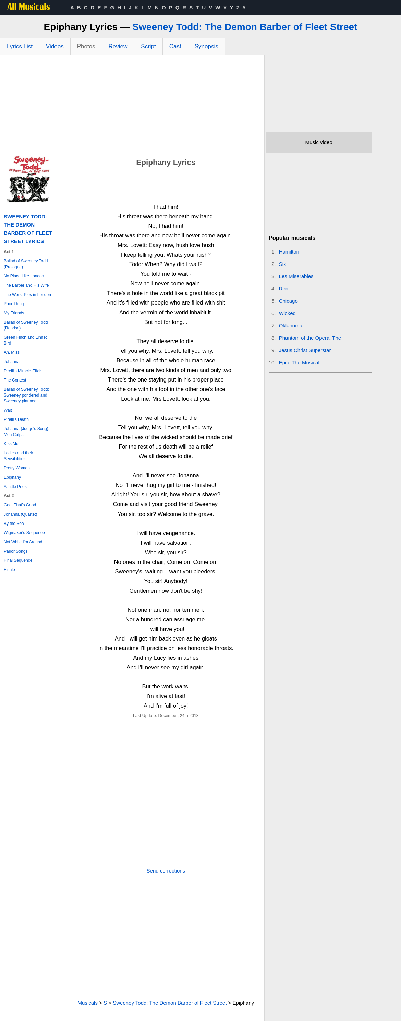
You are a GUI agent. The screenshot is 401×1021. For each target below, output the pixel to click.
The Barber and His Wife (26, 285)
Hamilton (289, 252)
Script (148, 46)
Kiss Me (11, 443)
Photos (86, 46)
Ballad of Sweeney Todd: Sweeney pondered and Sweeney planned (26, 395)
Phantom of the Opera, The (310, 338)
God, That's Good (20, 505)
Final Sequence (18, 560)
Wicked (287, 313)
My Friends (14, 313)
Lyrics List (20, 46)
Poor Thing (14, 303)
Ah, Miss (12, 352)
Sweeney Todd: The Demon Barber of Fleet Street (244, 27)
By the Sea (14, 523)
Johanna (12, 361)
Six (282, 264)
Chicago (288, 301)
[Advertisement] (132, 106)
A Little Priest (16, 486)
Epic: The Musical (299, 362)
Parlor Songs (15, 551)
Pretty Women (17, 468)
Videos (55, 46)
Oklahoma (290, 325)
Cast (175, 46)
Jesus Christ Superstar (305, 350)
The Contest (15, 380)
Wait (8, 410)
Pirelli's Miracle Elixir (22, 371)
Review (118, 46)
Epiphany (12, 477)
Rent (284, 289)
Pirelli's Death (16, 419)
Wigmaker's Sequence (24, 532)
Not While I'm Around (23, 542)
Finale (9, 569)
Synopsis (206, 46)
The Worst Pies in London (27, 294)
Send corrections (166, 871)
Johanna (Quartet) (20, 514)
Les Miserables (296, 276)
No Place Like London (24, 276)
